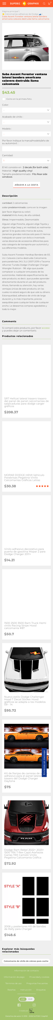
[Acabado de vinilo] (26, 122)
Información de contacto (26, 970)
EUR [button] (30, 999)
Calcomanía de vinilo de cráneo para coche (26, 961)
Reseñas (11, 989)
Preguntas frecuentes (37, 983)
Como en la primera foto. (17, 99)
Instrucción (26, 989)
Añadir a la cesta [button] (26, 185)
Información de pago (14, 977)
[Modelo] (26, 133)
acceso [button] (46, 328)
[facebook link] (19, 1005)
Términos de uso (13, 983)
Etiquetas (41, 989)
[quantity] (26, 160)
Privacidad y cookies (39, 977)
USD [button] (23, 999)
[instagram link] (34, 1005)
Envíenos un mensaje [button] (44, 762)
